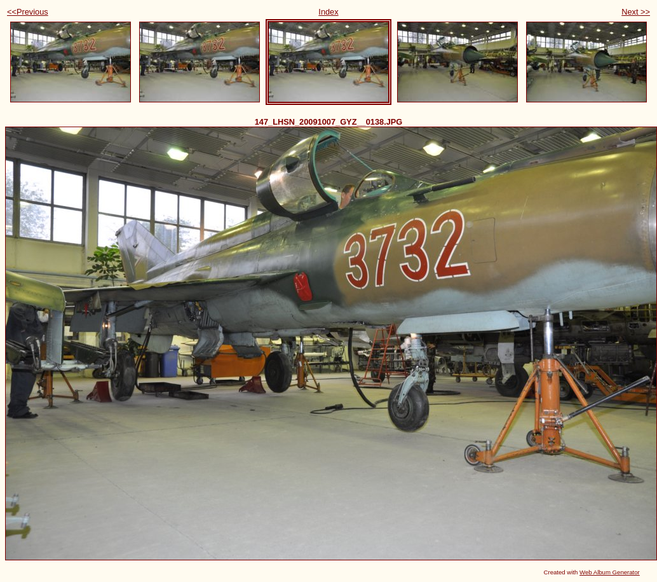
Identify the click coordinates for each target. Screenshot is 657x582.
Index (328, 12)
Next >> (635, 12)
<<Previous (27, 12)
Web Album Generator (609, 572)
